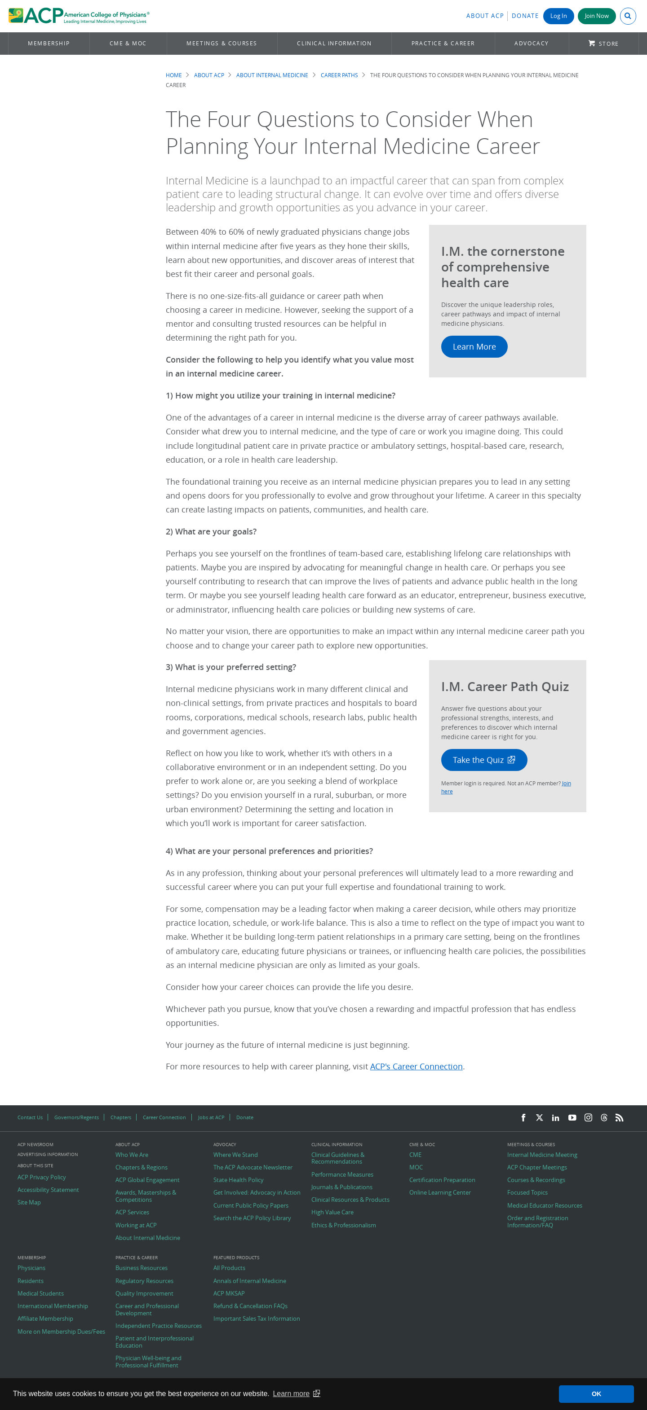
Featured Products (236, 1258)
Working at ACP (136, 1225)
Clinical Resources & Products (350, 1200)
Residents (31, 1281)
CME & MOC (128, 43)
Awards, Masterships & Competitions (145, 1196)
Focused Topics (527, 1192)
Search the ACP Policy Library (252, 1218)
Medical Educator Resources (544, 1205)
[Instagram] (589, 1118)
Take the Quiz (478, 760)
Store (609, 44)
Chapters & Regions (141, 1167)
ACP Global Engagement (147, 1180)
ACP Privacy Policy (42, 1177)
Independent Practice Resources (158, 1326)
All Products (229, 1268)
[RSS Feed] (620, 1118)
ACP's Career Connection (416, 1066)
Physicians (31, 1268)
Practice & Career (443, 43)
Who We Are (131, 1155)
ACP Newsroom (35, 1144)
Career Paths (339, 75)
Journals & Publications (341, 1187)
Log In (558, 16)
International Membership (53, 1306)
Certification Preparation (442, 1180)
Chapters (121, 1117)
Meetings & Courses (221, 43)
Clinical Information (334, 43)
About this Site (35, 1166)
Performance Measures (342, 1174)
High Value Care (332, 1212)
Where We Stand (235, 1155)
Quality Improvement (144, 1293)
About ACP (485, 16)
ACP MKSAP (229, 1293)
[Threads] (604, 1118)
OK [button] (597, 1393)
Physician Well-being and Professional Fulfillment (148, 1362)
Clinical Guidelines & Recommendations (337, 1158)
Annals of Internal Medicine (249, 1281)
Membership (49, 43)
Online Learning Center (440, 1192)
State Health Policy (238, 1180)
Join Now (597, 16)
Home (174, 75)
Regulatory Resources (144, 1281)
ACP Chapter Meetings (537, 1167)
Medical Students (41, 1293)
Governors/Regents (76, 1117)
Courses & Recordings (536, 1180)
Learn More (474, 347)
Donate (525, 16)
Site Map (29, 1202)
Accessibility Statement (48, 1190)
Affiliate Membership (45, 1318)
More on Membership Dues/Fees (61, 1332)
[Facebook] (523, 1118)
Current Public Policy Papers (250, 1205)
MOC (416, 1167)
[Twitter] (540, 1118)
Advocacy (531, 43)
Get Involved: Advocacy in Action (257, 1192)
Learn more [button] (291, 1393)
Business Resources (141, 1268)
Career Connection (164, 1117)
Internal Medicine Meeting (542, 1155)
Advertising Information (48, 1154)
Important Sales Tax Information (256, 1318)
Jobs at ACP (211, 1117)
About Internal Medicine (272, 75)
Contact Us (30, 1117)
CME (415, 1155)
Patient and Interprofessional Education (154, 1342)
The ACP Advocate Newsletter (252, 1167)
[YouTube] (572, 1118)
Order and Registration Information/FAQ (537, 1222)
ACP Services (132, 1212)
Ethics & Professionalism (343, 1225)
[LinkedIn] (556, 1118)
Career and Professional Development (147, 1310)
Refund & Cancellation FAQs (250, 1306)
